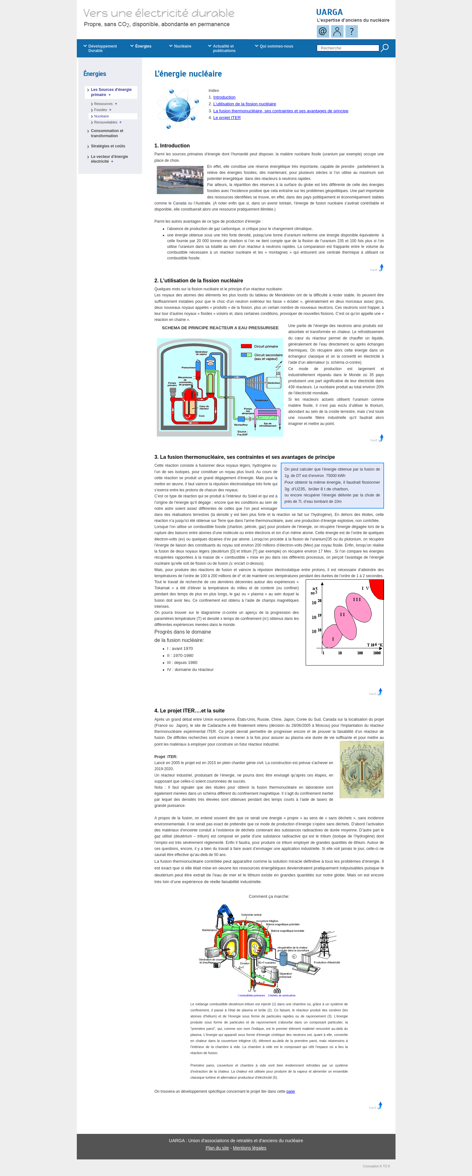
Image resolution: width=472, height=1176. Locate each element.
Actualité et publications (224, 48)
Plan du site (217, 1147)
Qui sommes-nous (277, 46)
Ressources (106, 104)
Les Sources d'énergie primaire (111, 92)
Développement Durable (103, 48)
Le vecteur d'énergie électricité (109, 159)
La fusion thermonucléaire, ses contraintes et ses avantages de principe (280, 110)
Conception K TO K (376, 1166)
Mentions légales (249, 1147)
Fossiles (103, 110)
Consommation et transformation (107, 133)
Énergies (94, 74)
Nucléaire (101, 116)
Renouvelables (109, 122)
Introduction (224, 97)
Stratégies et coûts (108, 146)
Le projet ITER (227, 117)
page (291, 1091)
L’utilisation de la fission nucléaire (244, 103)
